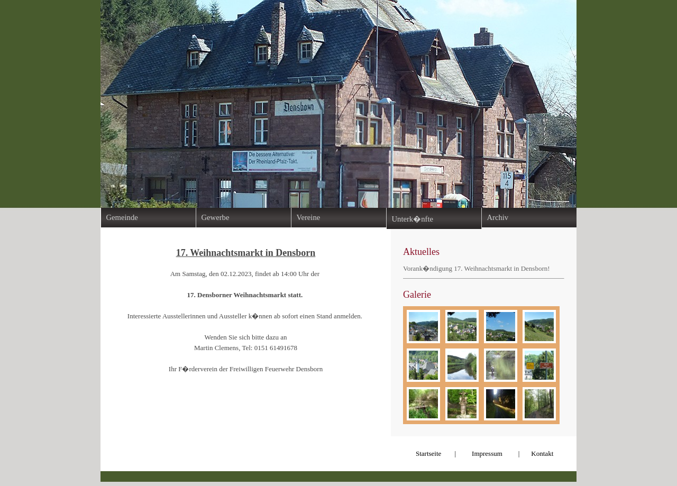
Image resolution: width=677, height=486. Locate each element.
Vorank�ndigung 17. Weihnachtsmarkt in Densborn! (476, 268)
